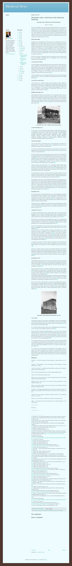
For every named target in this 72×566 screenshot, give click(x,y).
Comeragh (39, 510)
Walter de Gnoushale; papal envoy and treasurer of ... (23, 56)
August (21, 50)
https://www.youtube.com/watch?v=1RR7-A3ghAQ (54, 433)
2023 (20, 35)
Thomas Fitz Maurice (59, 510)
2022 (20, 37)
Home (49, 550)
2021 (20, 38)
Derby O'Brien (44, 510)
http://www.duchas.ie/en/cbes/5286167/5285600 (40, 445)
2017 (20, 45)
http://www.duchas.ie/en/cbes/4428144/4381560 (40, 469)
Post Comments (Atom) (40, 552)
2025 (20, 32)
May (21, 66)
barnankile (36, 510)
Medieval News (16, 6)
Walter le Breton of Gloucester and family (23, 59)
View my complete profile (10, 53)
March (21, 69)
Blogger (45, 559)
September (22, 48)
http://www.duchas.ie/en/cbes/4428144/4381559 (40, 491)
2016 (20, 75)
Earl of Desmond (49, 510)
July (20, 51)
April (21, 68)
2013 (20, 80)
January (21, 73)
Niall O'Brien (9, 38)
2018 (20, 43)
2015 (20, 76)
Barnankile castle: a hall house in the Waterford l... (23, 63)
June (21, 53)
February (21, 71)
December (22, 46)
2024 (20, 33)
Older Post (64, 550)
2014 (20, 78)
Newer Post (34, 550)
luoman (38, 559)
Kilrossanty (54, 510)
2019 (20, 42)
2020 (20, 40)
